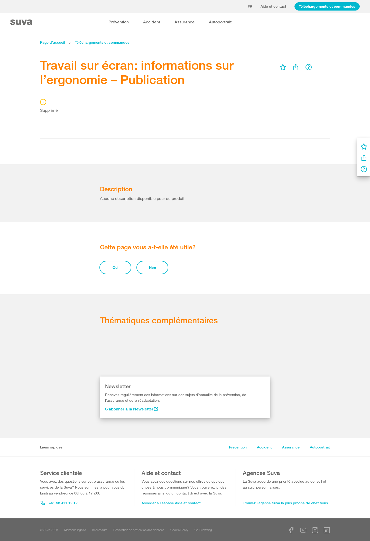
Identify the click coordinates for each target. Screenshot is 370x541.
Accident (151, 22)
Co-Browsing (203, 530)
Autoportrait (220, 22)
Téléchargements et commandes (327, 6)
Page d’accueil (52, 42)
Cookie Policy (179, 530)
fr (250, 6)
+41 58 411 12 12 (59, 503)
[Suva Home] (21, 22)
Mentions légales (75, 530)
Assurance (184, 22)
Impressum (99, 530)
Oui (115, 267)
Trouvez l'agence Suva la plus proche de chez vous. (286, 503)
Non (152, 267)
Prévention (118, 22)
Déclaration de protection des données (138, 530)
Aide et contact (273, 6)
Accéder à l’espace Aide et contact (171, 503)
